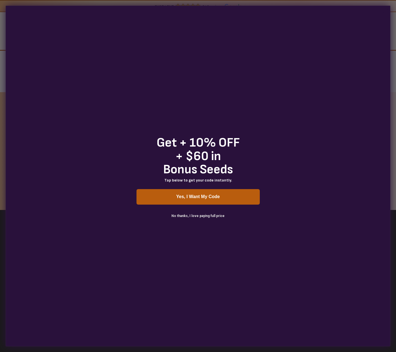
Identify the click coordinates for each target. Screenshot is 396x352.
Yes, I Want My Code (198, 196)
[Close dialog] (385, 11)
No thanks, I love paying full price (198, 216)
